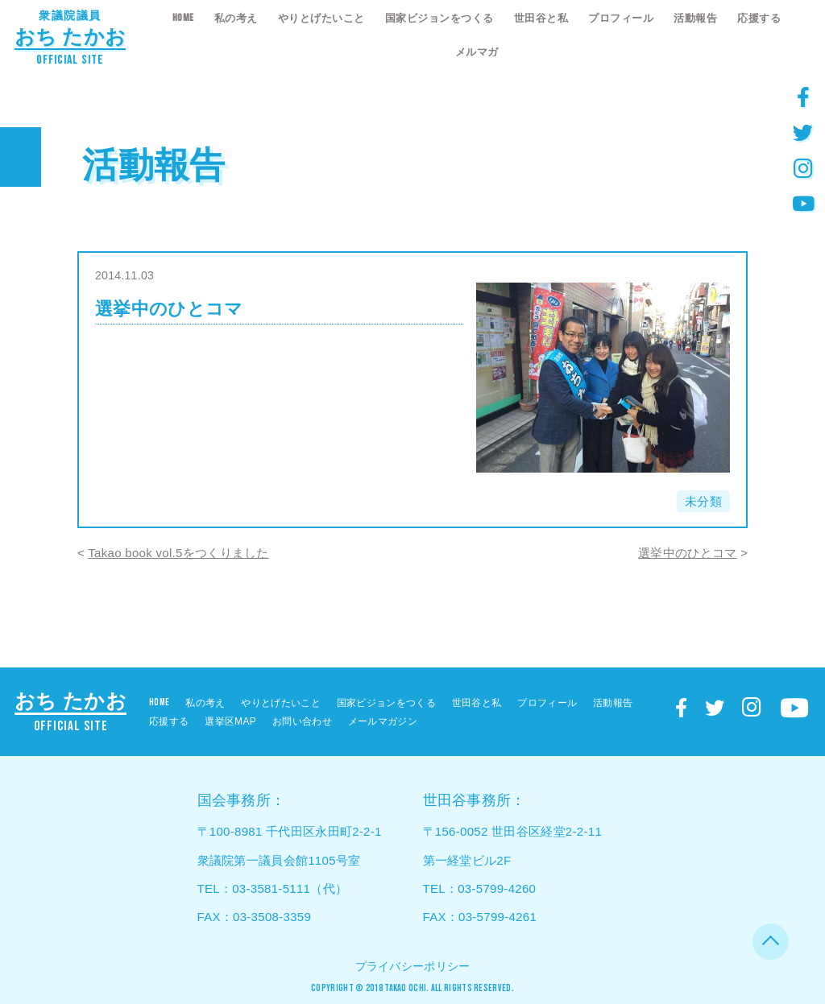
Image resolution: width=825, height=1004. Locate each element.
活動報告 (695, 18)
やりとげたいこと (321, 18)
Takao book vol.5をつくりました (178, 553)
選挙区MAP (230, 721)
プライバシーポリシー (413, 966)
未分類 (703, 501)
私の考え (236, 18)
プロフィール (620, 18)
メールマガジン (382, 721)
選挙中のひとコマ (687, 553)
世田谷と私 (541, 18)
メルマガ (477, 52)
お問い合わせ (302, 721)
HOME (183, 17)
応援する (759, 18)
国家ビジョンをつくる (439, 18)
